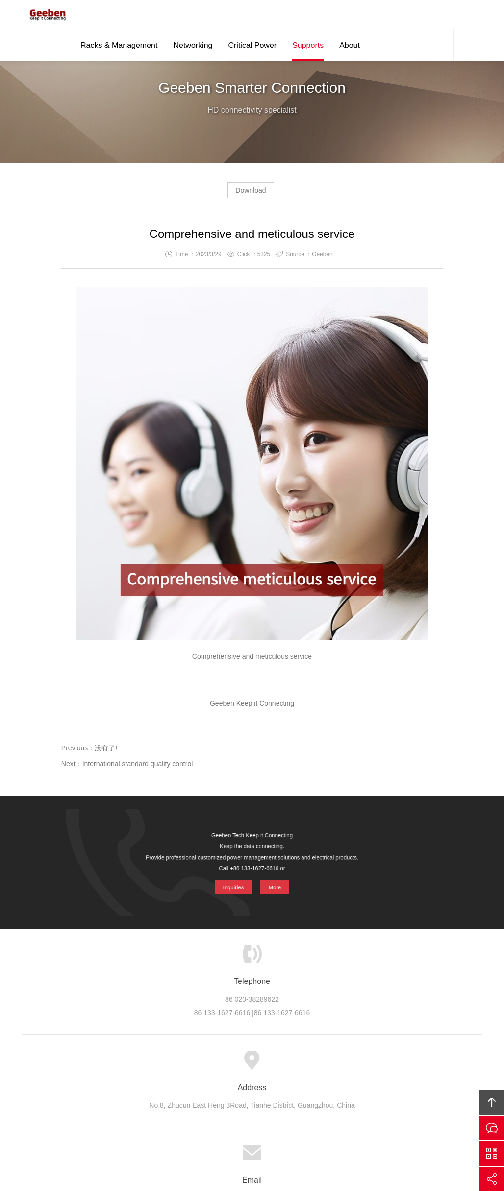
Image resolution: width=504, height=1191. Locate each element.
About (349, 47)
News (283, 1065)
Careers (317, 1065)
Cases (215, 1065)
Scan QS (491, 1153)
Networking (192, 47)
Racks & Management (118, 47)
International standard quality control (137, 767)
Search (467, 47)
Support (250, 1065)
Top (491, 1102)
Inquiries (233, 883)
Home (115, 1065)
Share (491, 1179)
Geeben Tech (44, 16)
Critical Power (252, 47)
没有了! (106, 752)
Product (180, 1065)
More (274, 883)
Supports (308, 47)
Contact (438, 47)
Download (250, 194)
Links (387, 1065)
